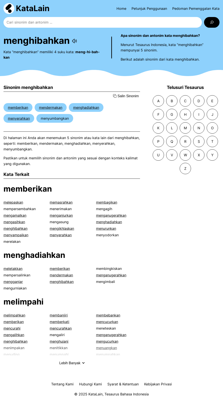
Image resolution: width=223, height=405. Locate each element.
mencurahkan (61, 328)
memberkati (59, 322)
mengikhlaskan (62, 228)
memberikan (18, 107)
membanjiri (59, 315)
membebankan (108, 315)
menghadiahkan (86, 107)
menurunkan (106, 228)
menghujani (59, 341)
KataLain (32, 8)
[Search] (212, 22)
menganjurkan (61, 215)
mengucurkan (107, 341)
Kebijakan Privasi (158, 384)
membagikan (106, 202)
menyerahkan (19, 118)
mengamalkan (14, 215)
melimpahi (23, 301)
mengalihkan (13, 335)
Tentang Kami (62, 384)
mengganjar (13, 281)
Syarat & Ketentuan (123, 384)
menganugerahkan (111, 215)
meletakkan (12, 268)
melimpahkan (14, 315)
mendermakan (50, 107)
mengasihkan (14, 222)
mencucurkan (107, 322)
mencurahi (11, 328)
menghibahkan (15, 228)
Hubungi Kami (90, 384)
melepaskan (13, 202)
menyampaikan (15, 235)
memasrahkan (61, 202)
